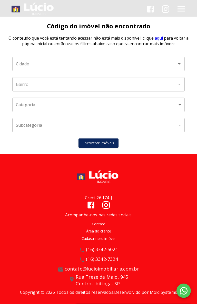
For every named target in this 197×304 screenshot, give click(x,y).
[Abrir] (179, 63)
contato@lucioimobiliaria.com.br (102, 269)
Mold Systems (163, 292)
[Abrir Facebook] (150, 9)
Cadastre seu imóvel (98, 238)
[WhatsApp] (183, 291)
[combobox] (98, 64)
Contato (98, 223)
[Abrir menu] (181, 9)
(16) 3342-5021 (102, 249)
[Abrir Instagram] (165, 9)
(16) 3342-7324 (102, 259)
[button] (98, 105)
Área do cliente (98, 231)
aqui (159, 38)
